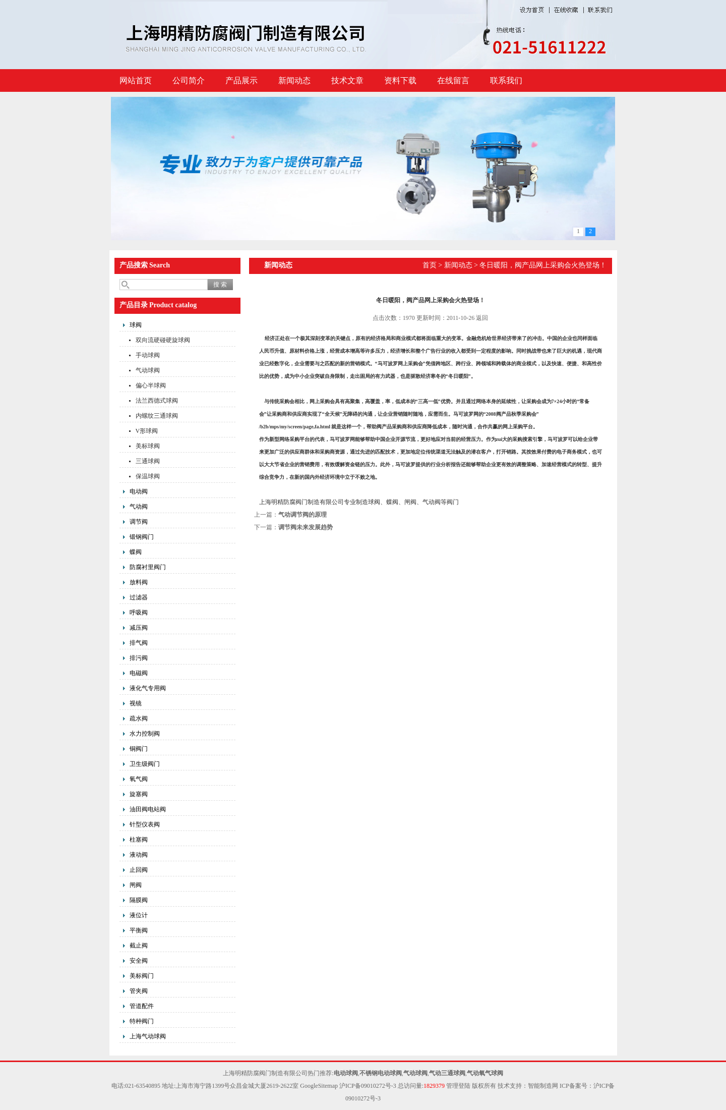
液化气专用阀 (148, 688)
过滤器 (139, 597)
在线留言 (453, 80)
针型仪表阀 (145, 824)
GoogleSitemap (319, 1085)
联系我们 (506, 80)
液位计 (139, 915)
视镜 (136, 703)
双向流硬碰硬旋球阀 (163, 340)
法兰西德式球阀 (157, 400)
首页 (429, 265)
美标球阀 (148, 446)
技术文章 (347, 80)
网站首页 (135, 80)
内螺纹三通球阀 (157, 415)
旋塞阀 (139, 794)
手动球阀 (148, 355)
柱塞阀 (139, 839)
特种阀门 (142, 1021)
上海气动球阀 (148, 1036)
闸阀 (136, 885)
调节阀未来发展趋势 (305, 527)
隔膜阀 (139, 900)
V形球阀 (147, 430)
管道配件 (142, 1006)
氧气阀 (139, 779)
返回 (482, 317)
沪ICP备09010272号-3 (367, 1085)
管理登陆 (458, 1085)
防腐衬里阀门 (148, 567)
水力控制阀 (145, 733)
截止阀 (139, 945)
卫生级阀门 (145, 763)
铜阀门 (139, 748)
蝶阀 (136, 552)
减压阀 (139, 627)
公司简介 (188, 80)
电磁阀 (139, 673)
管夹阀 (139, 990)
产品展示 (241, 80)
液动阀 (139, 854)
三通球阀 (148, 461)
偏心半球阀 (151, 385)
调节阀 (139, 521)
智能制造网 (543, 1085)
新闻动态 (294, 80)
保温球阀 (148, 476)
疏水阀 (139, 718)
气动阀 (139, 506)
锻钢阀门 (142, 536)
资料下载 (400, 80)
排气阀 (139, 642)
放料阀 (139, 582)
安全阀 (139, 960)
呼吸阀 (139, 612)
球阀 (136, 324)
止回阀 (139, 869)
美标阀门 (142, 975)
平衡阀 (139, 930)
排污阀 (139, 657)
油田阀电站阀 (148, 809)
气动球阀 (148, 370)
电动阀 (139, 491)
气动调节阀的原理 (302, 514)
